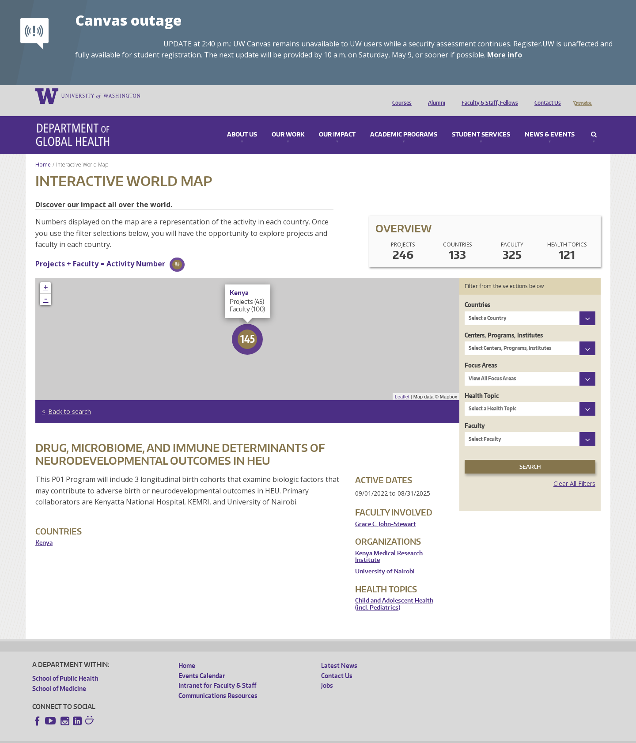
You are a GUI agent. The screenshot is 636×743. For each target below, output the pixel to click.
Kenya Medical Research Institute (389, 544)
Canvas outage (128, 20)
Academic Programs (403, 122)
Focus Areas (481, 352)
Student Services (481, 122)
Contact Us (545, 95)
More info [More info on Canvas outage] (504, 55)
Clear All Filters (574, 471)
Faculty (475, 413)
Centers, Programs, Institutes (504, 322)
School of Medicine (59, 676)
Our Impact (337, 122)
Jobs (327, 673)
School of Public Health (65, 666)
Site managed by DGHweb (238, 736)
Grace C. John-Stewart (385, 511)
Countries (477, 292)
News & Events (550, 122)
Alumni (434, 95)
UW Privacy (149, 736)
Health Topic (482, 383)
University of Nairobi (385, 559)
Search (594, 122)
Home (43, 152)
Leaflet (402, 384)
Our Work (288, 122)
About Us (242, 122)
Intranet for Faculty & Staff (217, 673)
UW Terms (185, 736)
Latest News (339, 653)
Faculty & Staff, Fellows (487, 95)
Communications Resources (217, 683)
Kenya (44, 530)
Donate (582, 95)
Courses (399, 95)
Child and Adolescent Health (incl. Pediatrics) (394, 592)
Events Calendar (201, 663)
